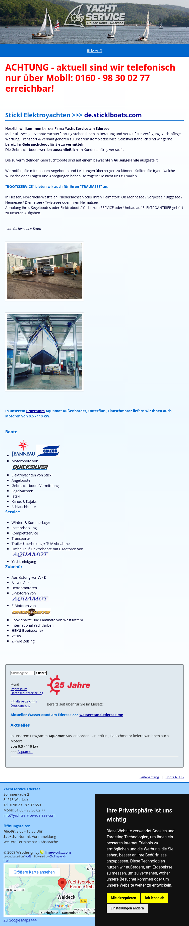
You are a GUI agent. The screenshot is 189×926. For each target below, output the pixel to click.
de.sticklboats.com (113, 115)
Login (7, 860)
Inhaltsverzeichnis (24, 701)
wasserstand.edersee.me (101, 714)
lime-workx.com (58, 852)
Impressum (19, 689)
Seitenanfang (149, 777)
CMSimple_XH (58, 856)
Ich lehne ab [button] (154, 898)
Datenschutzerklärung (27, 693)
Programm (35, 410)
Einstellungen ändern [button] (127, 908)
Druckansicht (20, 705)
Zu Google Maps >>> (20, 920)
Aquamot (25, 751)
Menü (96, 50)
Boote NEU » (175, 777)
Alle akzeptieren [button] (123, 898)
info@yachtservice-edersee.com (29, 815)
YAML (28, 856)
